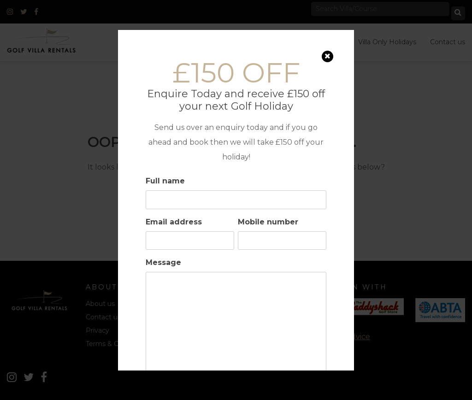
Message (163, 262)
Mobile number (268, 222)
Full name (165, 180)
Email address (174, 222)
